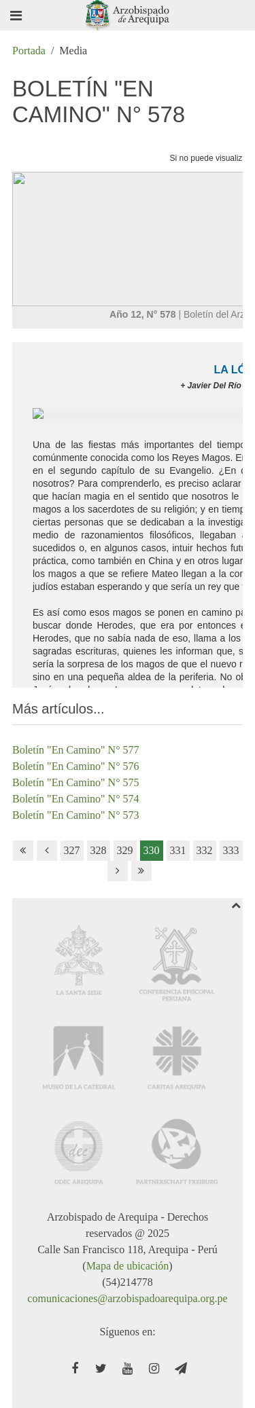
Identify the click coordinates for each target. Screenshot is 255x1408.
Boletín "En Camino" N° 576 (75, 766)
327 (72, 850)
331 (178, 850)
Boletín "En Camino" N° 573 (75, 815)
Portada (29, 50)
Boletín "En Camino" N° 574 (75, 798)
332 (205, 850)
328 (98, 850)
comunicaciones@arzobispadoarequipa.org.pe (127, 1298)
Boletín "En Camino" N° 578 (98, 101)
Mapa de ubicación (127, 1266)
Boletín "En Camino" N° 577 (75, 750)
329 (125, 850)
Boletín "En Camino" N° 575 (75, 782)
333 (231, 850)
